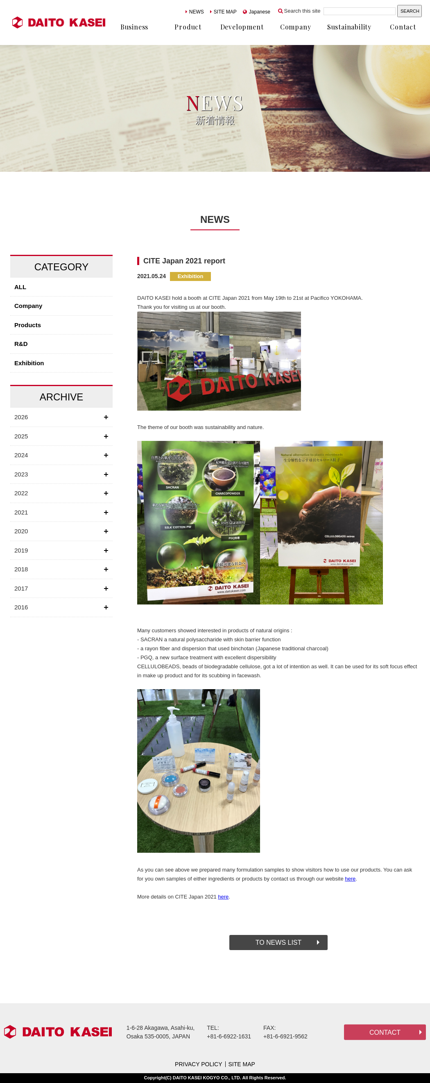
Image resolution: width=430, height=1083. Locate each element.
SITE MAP (223, 12)
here (350, 879)
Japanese (256, 12)
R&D (21, 343)
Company (28, 305)
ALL (20, 286)
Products (27, 324)
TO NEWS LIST (279, 942)
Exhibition (29, 363)
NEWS (195, 12)
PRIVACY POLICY (198, 1064)
